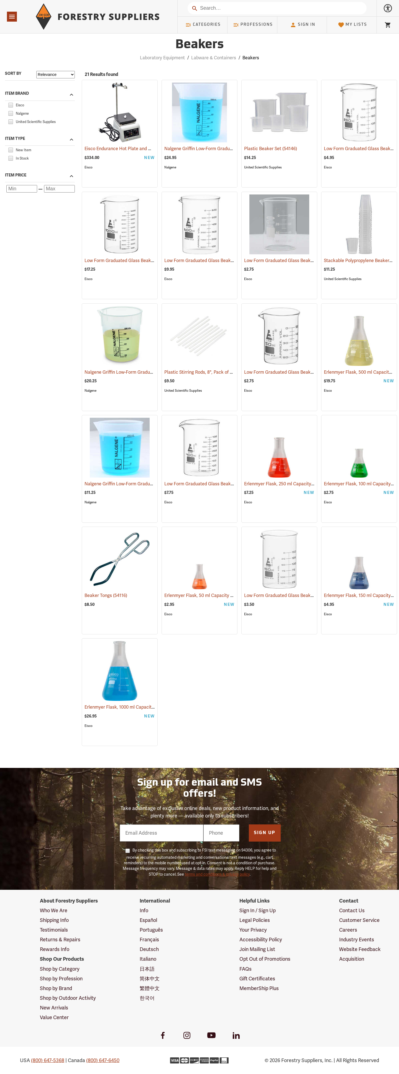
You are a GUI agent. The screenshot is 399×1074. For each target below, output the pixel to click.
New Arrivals (54, 1008)
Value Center (54, 1017)
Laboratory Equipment (162, 58)
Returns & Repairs (60, 940)
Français (149, 940)
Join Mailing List (257, 949)
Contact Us (352, 911)
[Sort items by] (55, 74)
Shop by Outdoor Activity (68, 998)
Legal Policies (254, 920)
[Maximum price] (59, 189)
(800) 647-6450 (102, 1060)
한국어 (147, 998)
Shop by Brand (56, 988)
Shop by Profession (61, 979)
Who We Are (53, 911)
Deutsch (149, 949)
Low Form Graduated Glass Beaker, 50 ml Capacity (303, 372)
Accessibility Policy (260, 940)
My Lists (352, 25)
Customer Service (359, 920)
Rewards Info (54, 949)
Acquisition (351, 959)
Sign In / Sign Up (257, 911)
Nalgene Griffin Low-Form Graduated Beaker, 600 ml (145, 372)
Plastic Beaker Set (270, 149)
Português (151, 930)
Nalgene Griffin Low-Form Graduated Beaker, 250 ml (145, 484)
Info (144, 911)
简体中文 (150, 979)
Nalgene (170, 167)
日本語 (147, 969)
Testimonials (54, 930)
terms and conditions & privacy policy (217, 874)
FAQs (245, 969)
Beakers (250, 58)
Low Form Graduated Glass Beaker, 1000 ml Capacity (146, 260)
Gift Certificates (257, 979)
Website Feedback (360, 949)
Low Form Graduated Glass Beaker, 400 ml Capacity (224, 484)
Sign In (302, 25)
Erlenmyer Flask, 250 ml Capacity (285, 484)
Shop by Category (60, 969)
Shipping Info (54, 920)
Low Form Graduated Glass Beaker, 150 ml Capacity (304, 595)
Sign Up (264, 833)
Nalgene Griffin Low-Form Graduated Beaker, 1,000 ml (226, 149)
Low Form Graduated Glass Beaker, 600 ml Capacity (224, 260)
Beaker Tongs (106, 595)
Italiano (148, 959)
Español (148, 920)
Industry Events (356, 940)
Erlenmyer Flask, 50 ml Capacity (204, 595)
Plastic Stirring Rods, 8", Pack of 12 (206, 372)
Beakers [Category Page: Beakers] (199, 45)
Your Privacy (253, 930)
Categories (203, 25)
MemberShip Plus (259, 988)
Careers (348, 930)
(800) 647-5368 (47, 1060)
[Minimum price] (21, 189)
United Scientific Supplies (263, 167)
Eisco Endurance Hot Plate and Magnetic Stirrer (141, 149)
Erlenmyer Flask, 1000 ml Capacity (127, 707)
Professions (253, 25)
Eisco (89, 167)
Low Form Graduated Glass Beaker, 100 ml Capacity (304, 260)
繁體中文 (150, 988)
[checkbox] (10, 104)
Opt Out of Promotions (264, 959)
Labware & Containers (213, 58)
